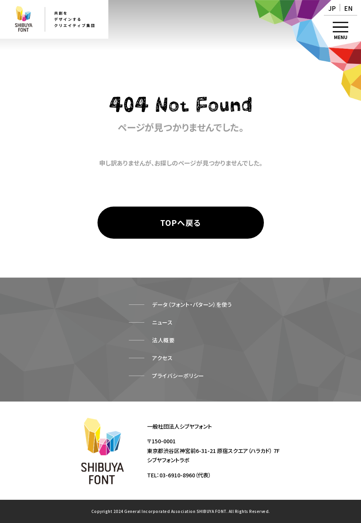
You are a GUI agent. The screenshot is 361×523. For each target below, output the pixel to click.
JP (332, 8)
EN (348, 8)
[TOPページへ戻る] (181, 223)
